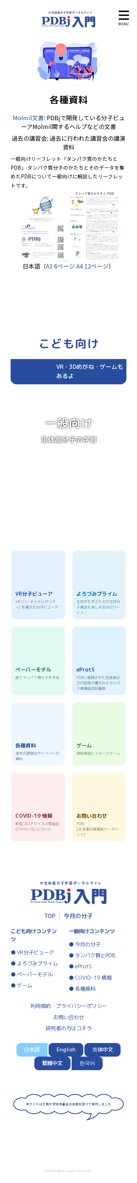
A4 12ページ (92, 266)
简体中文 (102, 1049)
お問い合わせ (68, 1017)
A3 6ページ (60, 266)
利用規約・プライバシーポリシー (68, 1006)
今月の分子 (78, 916)
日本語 (31, 1049)
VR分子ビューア (35, 952)
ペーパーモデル (35, 974)
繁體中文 (52, 1063)
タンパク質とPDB (95, 955)
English (66, 1049)
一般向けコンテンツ (92, 931)
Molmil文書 (28, 117)
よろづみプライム (37, 963)
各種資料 (85, 988)
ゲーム (24, 985)
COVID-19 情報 (93, 977)
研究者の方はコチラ (69, 1028)
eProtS (83, 966)
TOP (50, 916)
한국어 (87, 1063)
